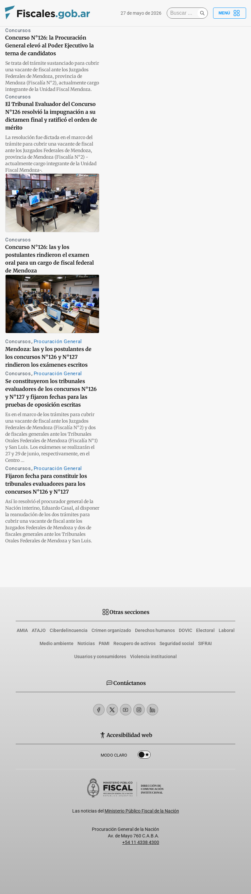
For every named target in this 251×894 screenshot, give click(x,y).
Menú (230, 13)
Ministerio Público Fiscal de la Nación (142, 811)
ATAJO (39, 630)
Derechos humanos (155, 630)
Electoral (205, 630)
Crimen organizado (111, 630)
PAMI (104, 643)
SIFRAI (205, 643)
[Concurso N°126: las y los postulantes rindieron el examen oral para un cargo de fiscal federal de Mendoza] (52, 202)
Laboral (227, 630)
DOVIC (185, 630)
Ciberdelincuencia (69, 630)
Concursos (18, 30)
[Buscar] (184, 13)
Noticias (86, 643)
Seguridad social (176, 643)
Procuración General (58, 341)
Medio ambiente (57, 643)
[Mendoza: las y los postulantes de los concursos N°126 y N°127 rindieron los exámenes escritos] (52, 303)
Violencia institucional (153, 656)
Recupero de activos (134, 643)
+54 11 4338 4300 (140, 842)
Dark (144, 756)
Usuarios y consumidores (100, 656)
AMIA (22, 630)
